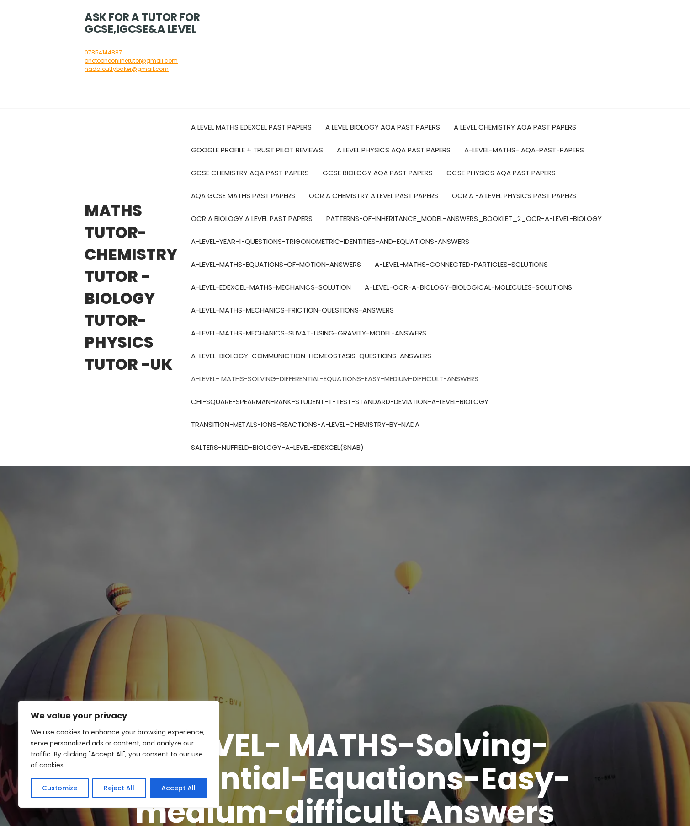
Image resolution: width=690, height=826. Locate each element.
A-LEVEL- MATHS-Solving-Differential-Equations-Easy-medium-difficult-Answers (334, 378)
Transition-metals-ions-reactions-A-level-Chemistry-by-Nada (305, 424)
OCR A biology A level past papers (252, 218)
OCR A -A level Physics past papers (514, 195)
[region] (118, 754)
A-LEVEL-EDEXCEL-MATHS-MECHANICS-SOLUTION (271, 287)
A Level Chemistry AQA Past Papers (515, 127)
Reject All (119, 788)
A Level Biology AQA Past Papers (382, 127)
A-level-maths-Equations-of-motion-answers (276, 264)
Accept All (178, 788)
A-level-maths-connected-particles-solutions (461, 264)
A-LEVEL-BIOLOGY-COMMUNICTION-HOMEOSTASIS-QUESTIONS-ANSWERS (311, 356)
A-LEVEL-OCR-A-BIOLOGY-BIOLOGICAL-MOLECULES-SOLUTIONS (468, 287)
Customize (59, 788)
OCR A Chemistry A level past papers (373, 195)
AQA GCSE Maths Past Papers (243, 195)
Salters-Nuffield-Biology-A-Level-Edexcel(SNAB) (277, 447)
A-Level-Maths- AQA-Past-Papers (524, 150)
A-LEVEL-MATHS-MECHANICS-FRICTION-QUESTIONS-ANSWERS (292, 310)
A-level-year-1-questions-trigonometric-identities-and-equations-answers (330, 241)
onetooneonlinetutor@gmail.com (131, 61)
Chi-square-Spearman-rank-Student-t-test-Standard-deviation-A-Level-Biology (339, 401)
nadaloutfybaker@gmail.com (127, 69)
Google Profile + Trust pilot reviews (257, 150)
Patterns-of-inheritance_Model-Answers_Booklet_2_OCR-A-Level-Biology (464, 218)
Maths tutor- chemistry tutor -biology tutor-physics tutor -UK (131, 287)
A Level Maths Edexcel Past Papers (251, 127)
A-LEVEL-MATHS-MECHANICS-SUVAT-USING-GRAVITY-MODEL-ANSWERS (308, 333)
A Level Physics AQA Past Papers (394, 150)
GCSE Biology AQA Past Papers (378, 173)
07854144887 (103, 52)
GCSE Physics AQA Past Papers (501, 173)
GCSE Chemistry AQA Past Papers (250, 173)
